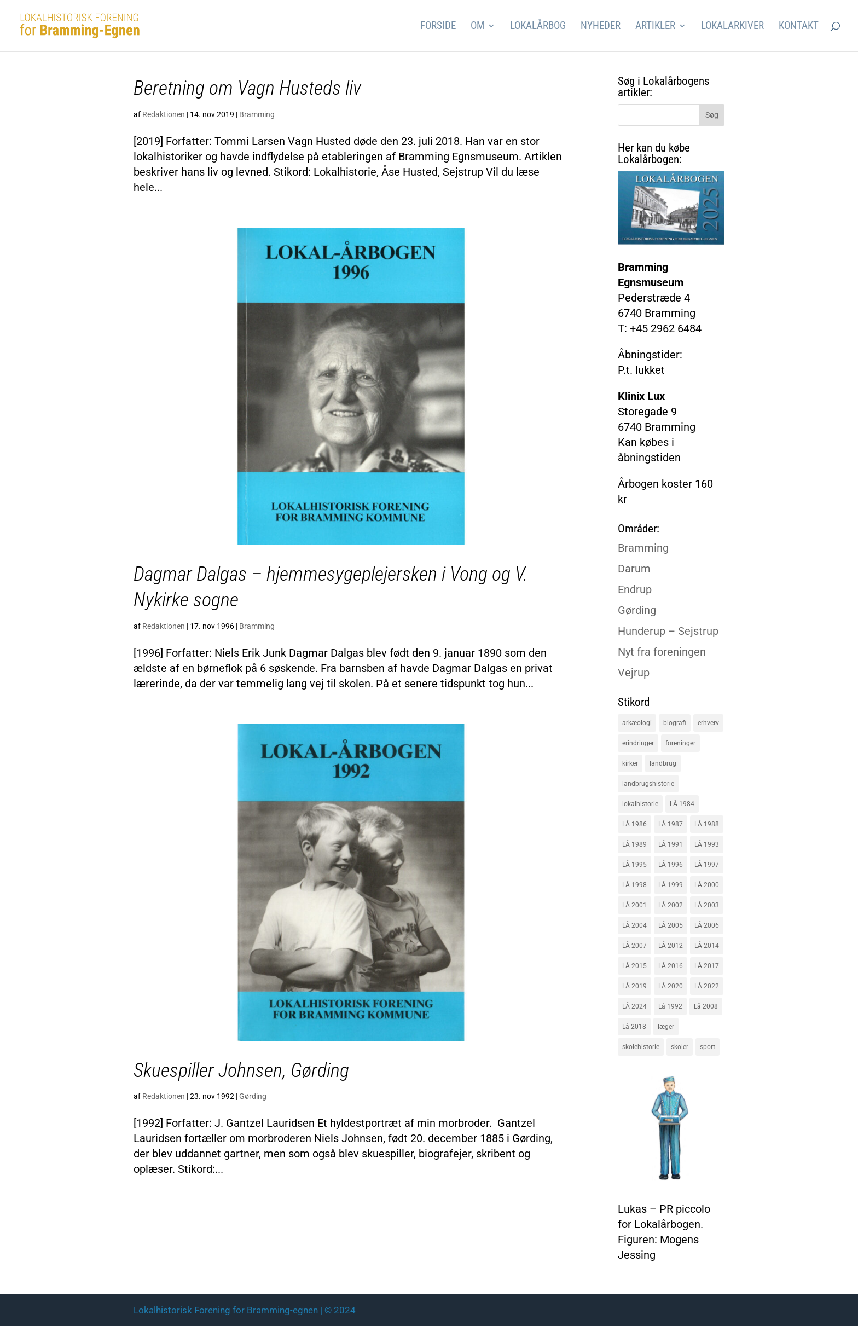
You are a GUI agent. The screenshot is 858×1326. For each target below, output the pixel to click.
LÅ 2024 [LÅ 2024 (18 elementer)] (634, 1006)
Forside (438, 27)
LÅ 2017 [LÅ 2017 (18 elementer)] (706, 966)
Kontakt (799, 27)
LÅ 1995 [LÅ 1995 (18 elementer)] (634, 864)
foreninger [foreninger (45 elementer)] (680, 743)
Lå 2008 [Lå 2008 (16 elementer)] (706, 1006)
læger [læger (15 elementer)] (666, 1026)
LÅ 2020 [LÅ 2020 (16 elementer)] (670, 986)
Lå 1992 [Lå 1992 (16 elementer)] (670, 1006)
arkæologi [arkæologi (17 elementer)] (637, 723)
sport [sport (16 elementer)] (707, 1047)
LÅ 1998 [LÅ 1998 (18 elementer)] (634, 885)
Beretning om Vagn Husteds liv (247, 88)
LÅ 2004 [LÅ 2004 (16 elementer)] (634, 925)
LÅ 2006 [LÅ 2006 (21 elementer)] (706, 925)
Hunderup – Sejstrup (668, 631)
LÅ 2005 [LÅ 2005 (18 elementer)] (670, 925)
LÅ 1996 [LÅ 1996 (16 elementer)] (670, 864)
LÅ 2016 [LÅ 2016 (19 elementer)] (670, 966)
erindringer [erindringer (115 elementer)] (638, 743)
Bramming (257, 114)
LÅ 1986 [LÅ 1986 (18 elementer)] (634, 824)
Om (477, 27)
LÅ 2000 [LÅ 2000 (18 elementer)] (706, 885)
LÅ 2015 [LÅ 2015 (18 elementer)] (634, 966)
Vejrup (634, 672)
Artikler (655, 27)
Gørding (252, 1096)
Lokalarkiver (732, 27)
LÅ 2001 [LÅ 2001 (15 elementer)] (634, 905)
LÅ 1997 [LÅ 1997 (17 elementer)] (706, 864)
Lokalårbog (538, 27)
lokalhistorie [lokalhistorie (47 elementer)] (640, 804)
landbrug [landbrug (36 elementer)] (663, 763)
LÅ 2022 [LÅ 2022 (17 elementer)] (706, 986)
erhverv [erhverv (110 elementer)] (708, 723)
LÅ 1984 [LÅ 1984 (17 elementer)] (682, 804)
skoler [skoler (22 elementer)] (679, 1047)
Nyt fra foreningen (662, 651)
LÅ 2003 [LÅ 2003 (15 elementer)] (706, 905)
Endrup (635, 589)
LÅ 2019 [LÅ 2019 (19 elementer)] (634, 986)
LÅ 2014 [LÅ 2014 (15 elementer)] (706, 945)
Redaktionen (163, 114)
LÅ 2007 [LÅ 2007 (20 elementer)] (634, 945)
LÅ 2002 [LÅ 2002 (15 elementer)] (670, 905)
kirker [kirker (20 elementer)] (630, 763)
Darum (634, 568)
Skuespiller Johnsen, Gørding (241, 1070)
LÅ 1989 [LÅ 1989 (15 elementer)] (634, 844)
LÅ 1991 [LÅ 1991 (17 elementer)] (670, 844)
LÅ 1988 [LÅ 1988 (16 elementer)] (706, 824)
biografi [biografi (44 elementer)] (674, 723)
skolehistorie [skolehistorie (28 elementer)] (640, 1047)
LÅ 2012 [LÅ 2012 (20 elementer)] (670, 945)
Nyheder (601, 27)
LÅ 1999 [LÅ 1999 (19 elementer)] (670, 885)
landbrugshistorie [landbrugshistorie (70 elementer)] (648, 784)
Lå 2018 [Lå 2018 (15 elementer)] (634, 1026)
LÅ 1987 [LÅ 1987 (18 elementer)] (670, 824)
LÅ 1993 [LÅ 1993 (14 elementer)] (706, 844)
